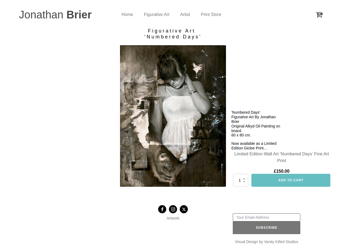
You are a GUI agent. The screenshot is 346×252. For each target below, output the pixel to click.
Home (127, 14)
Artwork (173, 218)
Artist (185, 14)
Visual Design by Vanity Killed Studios (266, 242)
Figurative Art (156, 14)
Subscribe (266, 228)
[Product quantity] (240, 180)
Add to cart (290, 180)
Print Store (211, 14)
